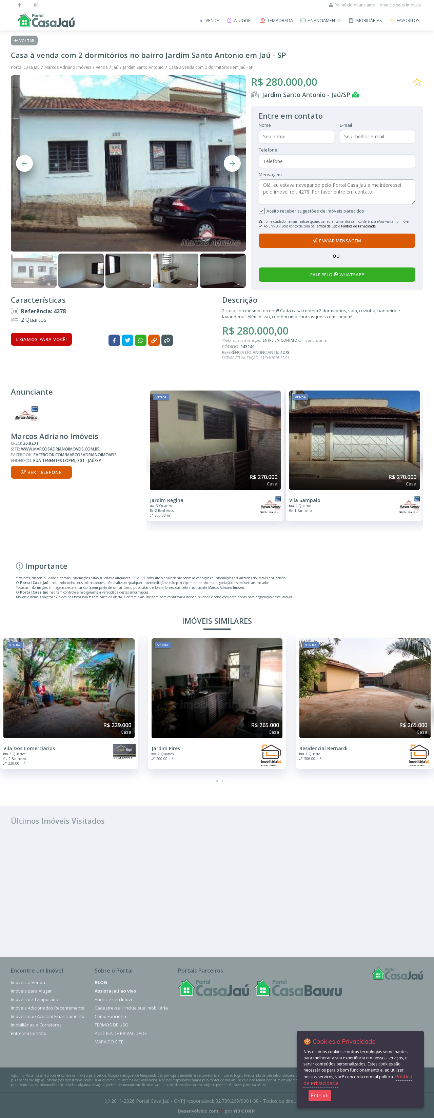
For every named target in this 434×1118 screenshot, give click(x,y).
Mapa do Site (109, 1042)
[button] (217, 781)
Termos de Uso (326, 226)
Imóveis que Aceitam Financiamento (47, 1016)
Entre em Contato (28, 1033)
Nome (265, 125)
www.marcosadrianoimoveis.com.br (60, 449)
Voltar (24, 40)
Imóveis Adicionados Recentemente (47, 1008)
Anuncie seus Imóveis (400, 5)
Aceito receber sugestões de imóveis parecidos (315, 211)
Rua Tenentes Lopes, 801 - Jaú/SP (67, 460)
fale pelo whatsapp (337, 275)
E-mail (346, 125)
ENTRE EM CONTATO (280, 340)
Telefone (268, 150)
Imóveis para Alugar (31, 991)
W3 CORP (244, 1111)
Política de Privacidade (358, 226)
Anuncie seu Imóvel (115, 999)
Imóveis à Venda (28, 982)
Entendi (320, 1095)
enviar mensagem (337, 241)
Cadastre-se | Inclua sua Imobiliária (131, 1008)
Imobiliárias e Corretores (36, 1025)
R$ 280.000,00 (284, 82)
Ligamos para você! (41, 339)
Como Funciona (110, 1016)
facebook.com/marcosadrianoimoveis (75, 455)
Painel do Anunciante (352, 5)
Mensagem (270, 175)
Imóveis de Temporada (34, 999)
